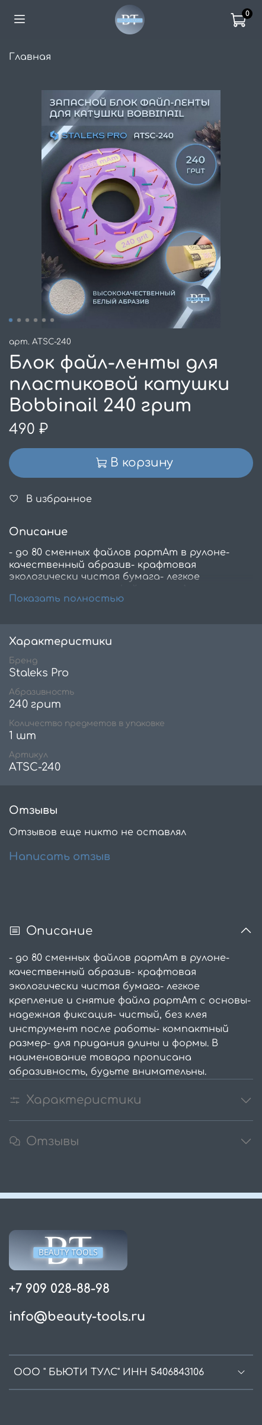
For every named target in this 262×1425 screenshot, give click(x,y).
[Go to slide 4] (35, 320)
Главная (30, 57)
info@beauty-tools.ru (77, 1317)
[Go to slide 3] (27, 320)
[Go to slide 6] (52, 320)
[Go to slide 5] (44, 320)
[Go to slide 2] (19, 320)
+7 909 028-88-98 (59, 1289)
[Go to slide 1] (10, 320)
